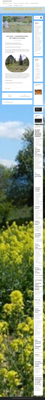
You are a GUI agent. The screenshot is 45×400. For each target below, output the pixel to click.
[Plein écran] (41, 121)
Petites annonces (16, 5)
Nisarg (31, 398)
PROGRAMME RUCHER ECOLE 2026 (37, 78)
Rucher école (16, 3)
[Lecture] (35, 121)
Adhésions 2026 (5, 3)
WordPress (25, 398)
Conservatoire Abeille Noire (34, 3)
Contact (21, 5)
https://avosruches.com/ (38, 301)
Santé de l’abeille (21, 3)
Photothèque (10, 5)
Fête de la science (38, 71)
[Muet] (40, 121)
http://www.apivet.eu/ (38, 349)
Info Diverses (27, 3)
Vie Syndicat (10, 3)
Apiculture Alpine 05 (7, 1)
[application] (38, 109)
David (20, 40)
